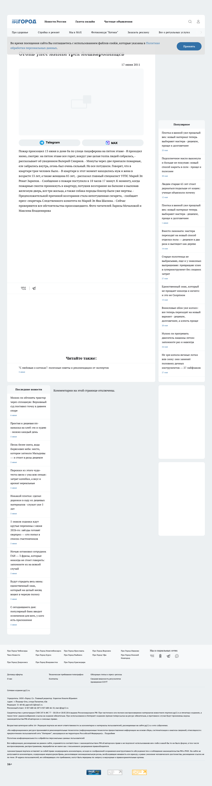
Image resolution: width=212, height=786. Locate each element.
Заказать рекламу (138, 32)
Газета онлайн (85, 21)
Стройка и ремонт (49, 32)
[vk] (24, 288)
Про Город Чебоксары (17, 651)
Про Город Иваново (130, 651)
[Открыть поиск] (190, 21)
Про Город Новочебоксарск (48, 651)
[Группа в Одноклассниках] (160, 656)
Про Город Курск (43, 655)
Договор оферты (15, 674)
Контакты (53, 678)
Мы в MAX (75, 32)
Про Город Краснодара (74, 662)
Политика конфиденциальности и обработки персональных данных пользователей (45, 738)
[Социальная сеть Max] (113, 142)
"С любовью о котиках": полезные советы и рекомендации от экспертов (81, 370)
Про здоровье (20, 32)
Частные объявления (118, 21)
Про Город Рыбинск (73, 655)
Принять (189, 46)
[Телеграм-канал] (49, 142)
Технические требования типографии (66, 674)
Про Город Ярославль (74, 651)
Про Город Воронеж (101, 651)
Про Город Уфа (99, 655)
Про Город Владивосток (47, 662)
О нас (9, 678)
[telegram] (35, 288)
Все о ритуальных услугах (174, 32)
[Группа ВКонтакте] (152, 656)
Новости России (55, 21)
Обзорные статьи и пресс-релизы (106, 674)
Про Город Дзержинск (17, 662)
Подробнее (110, 733)
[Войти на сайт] (198, 21)
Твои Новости (13, 655)
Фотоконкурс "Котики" (104, 32)
